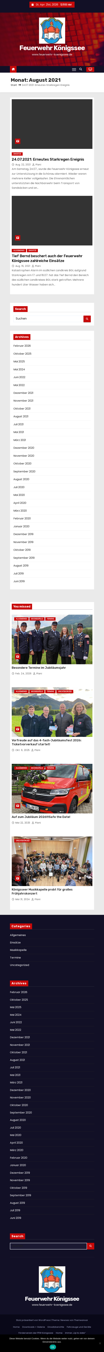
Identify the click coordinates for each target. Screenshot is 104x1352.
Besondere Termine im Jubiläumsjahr (39, 668)
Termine (50, 619)
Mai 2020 (19, 495)
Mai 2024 (19, 369)
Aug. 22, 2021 (23, 164)
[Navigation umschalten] (74, 69)
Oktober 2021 (22, 409)
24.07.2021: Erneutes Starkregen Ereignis (48, 159)
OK (52, 1347)
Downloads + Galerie (33, 1327)
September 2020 (24, 471)
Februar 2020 (22, 518)
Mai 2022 (19, 385)
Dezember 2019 (23, 534)
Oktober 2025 (22, 354)
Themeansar (81, 1320)
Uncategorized (65, 691)
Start (14, 85)
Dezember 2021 (23, 393)
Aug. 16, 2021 (23, 266)
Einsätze (17, 154)
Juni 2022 (19, 377)
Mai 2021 (18, 432)
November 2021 (23, 401)
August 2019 (20, 565)
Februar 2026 (22, 346)
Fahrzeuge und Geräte (79, 1327)
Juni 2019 (19, 581)
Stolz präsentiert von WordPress (33, 1320)
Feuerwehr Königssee (52, 48)
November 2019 (23, 542)
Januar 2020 (21, 526)
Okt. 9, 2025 (23, 750)
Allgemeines (18, 250)
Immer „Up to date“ (75, 1332)
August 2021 (20, 416)
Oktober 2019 (22, 550)
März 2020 (20, 511)
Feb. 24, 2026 (23, 673)
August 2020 (21, 479)
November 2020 (23, 456)
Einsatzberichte (56, 1327)
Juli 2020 (18, 487)
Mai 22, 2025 (23, 822)
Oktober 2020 (22, 463)
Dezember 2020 (23, 448)
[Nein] (100, 1343)
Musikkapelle (37, 619)
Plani (36, 164)
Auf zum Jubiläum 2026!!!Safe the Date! (41, 817)
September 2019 (24, 558)
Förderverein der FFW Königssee (36, 1332)
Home (16, 1327)
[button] (81, 69)
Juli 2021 (18, 424)
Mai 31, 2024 (23, 899)
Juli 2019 (18, 573)
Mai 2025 (19, 361)
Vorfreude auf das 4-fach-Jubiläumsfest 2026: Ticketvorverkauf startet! (47, 742)
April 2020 (19, 503)
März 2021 (19, 440)
